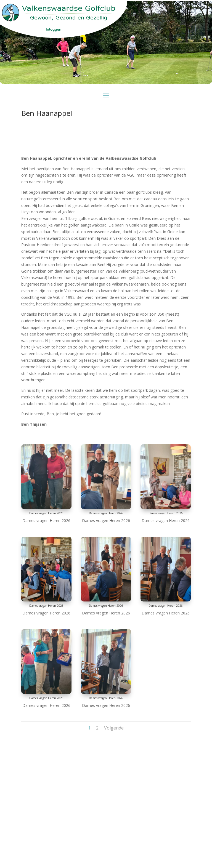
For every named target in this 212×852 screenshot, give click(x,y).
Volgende (114, 728)
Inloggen (53, 29)
